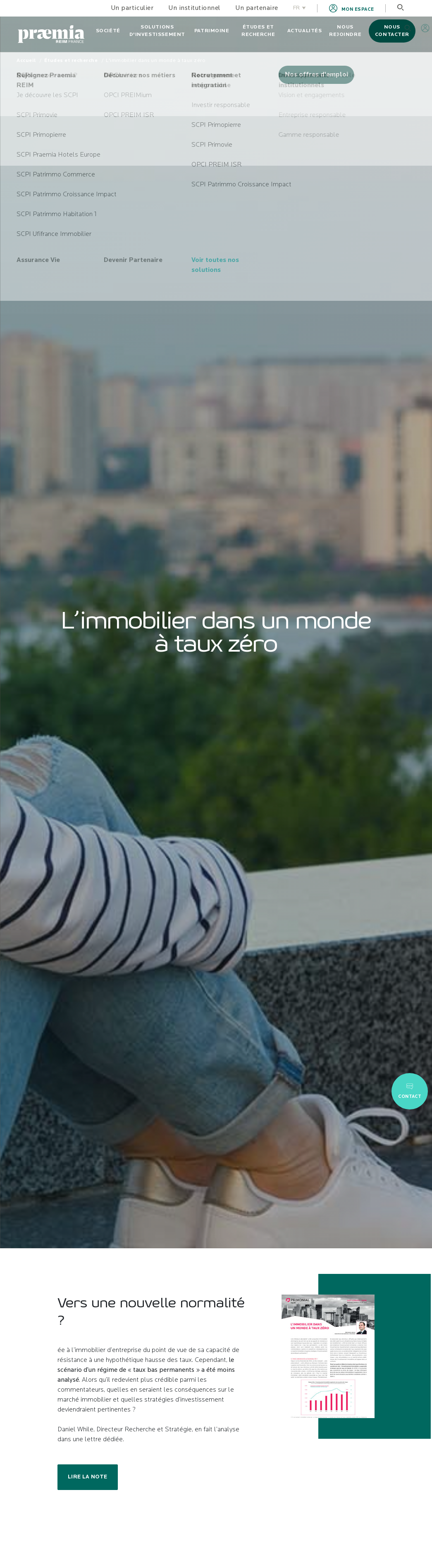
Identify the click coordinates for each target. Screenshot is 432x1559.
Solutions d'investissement (157, 31)
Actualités (304, 31)
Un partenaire (256, 8)
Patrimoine (211, 31)
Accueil (26, 60)
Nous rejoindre (345, 31)
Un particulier (132, 8)
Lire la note (87, 1477)
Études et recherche (258, 31)
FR (299, 8)
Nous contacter (392, 31)
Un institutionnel (194, 8)
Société (108, 31)
